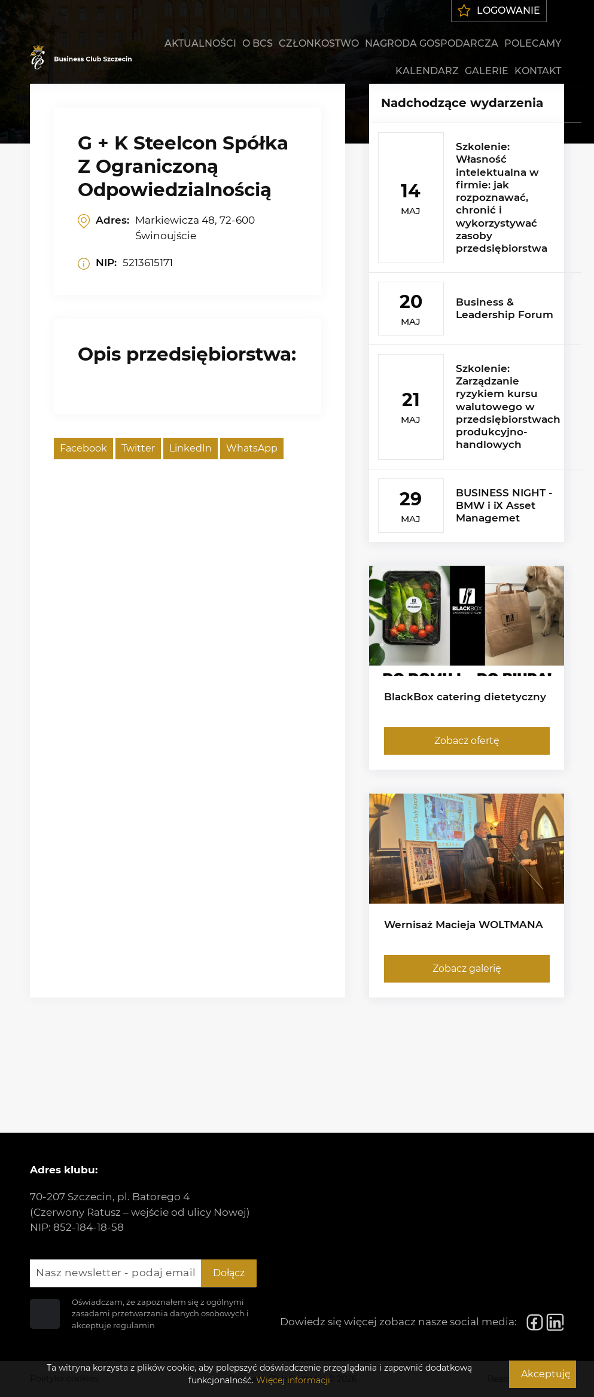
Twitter (138, 448)
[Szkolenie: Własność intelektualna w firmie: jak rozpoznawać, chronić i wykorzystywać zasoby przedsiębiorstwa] (475, 197)
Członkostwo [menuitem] (319, 43)
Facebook (83, 448)
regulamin (134, 1325)
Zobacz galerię (466, 968)
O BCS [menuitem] (257, 43)
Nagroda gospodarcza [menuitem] (431, 43)
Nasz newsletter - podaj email (116, 1273)
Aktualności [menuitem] (200, 43)
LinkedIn (190, 448)
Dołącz (229, 1273)
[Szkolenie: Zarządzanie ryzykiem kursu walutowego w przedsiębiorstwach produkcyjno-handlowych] (475, 406)
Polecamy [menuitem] (532, 43)
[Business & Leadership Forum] (475, 308)
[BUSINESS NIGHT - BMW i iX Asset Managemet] (475, 505)
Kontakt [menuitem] (537, 71)
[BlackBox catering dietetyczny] (467, 668)
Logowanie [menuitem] (499, 10)
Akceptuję (546, 1374)
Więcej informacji (293, 1380)
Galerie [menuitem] (486, 71)
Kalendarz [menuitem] (427, 71)
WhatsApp (252, 448)
